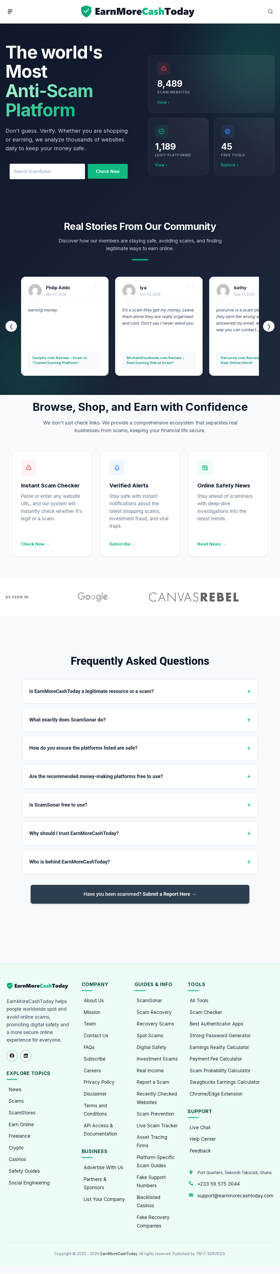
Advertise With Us (103, 1167)
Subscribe (95, 1059)
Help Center (203, 1139)
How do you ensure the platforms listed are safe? (83, 748)
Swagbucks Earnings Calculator (225, 1082)
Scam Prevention (155, 1114)
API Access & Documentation (100, 1130)
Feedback (200, 1151)
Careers (92, 1070)
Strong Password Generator (220, 1035)
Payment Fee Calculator (216, 1059)
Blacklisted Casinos (148, 1202)
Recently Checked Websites (157, 1098)
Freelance (19, 1136)
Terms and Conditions (95, 1110)
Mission (92, 1012)
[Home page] (138, 12)
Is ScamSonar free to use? (58, 805)
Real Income (150, 1070)
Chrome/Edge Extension (216, 1094)
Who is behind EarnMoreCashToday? (69, 862)
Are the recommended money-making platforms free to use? (96, 777)
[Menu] (10, 11)
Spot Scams (150, 1035)
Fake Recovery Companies (153, 1222)
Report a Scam (153, 1082)
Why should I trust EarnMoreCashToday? (74, 834)
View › (163, 102)
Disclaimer (95, 1094)
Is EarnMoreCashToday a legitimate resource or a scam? (91, 691)
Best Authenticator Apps (216, 1024)
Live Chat (200, 1127)
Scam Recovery (154, 1012)
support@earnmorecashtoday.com (235, 1195)
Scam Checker (206, 1012)
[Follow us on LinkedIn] (25, 1055)
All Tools (199, 1000)
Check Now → (35, 544)
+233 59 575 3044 (218, 1184)
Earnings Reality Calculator (219, 1047)
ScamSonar (149, 1000)
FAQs (89, 1047)
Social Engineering (29, 1183)
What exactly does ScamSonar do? (67, 720)
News (15, 1089)
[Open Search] (270, 11)
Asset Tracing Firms (152, 1141)
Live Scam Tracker (157, 1125)
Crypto (16, 1148)
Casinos (17, 1159)
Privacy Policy (99, 1082)
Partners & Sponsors (95, 1184)
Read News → (211, 544)
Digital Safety (152, 1047)
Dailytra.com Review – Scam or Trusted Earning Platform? (60, 360)
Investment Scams (157, 1059)
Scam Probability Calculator (220, 1070)
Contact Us (96, 1035)
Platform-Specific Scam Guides (156, 1162)
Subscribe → (122, 544)
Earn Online (21, 1124)
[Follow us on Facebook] (12, 1055)
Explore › (229, 165)
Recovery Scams (155, 1024)
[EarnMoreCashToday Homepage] (40, 986)
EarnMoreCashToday (118, 1254)
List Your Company (104, 1199)
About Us (94, 1000)
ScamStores (22, 1113)
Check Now (107, 171)
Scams (16, 1101)
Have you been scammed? (140, 895)
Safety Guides (24, 1171)
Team (90, 1024)
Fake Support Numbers (151, 1182)
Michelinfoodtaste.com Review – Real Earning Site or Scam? (155, 360)
